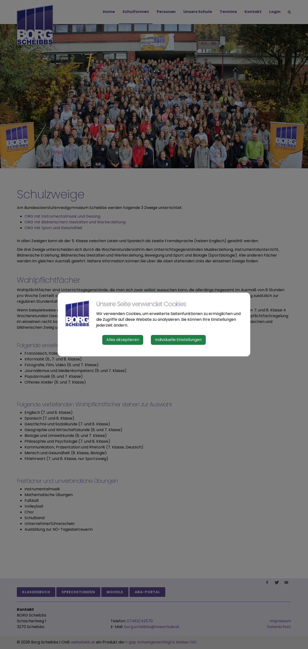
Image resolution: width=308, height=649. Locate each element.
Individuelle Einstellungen (178, 339)
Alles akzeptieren (122, 339)
